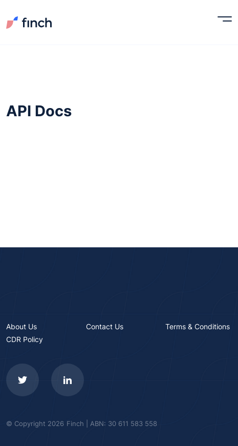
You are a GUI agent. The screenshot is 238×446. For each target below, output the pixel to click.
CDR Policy (24, 339)
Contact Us (104, 326)
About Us (21, 326)
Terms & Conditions (197, 326)
